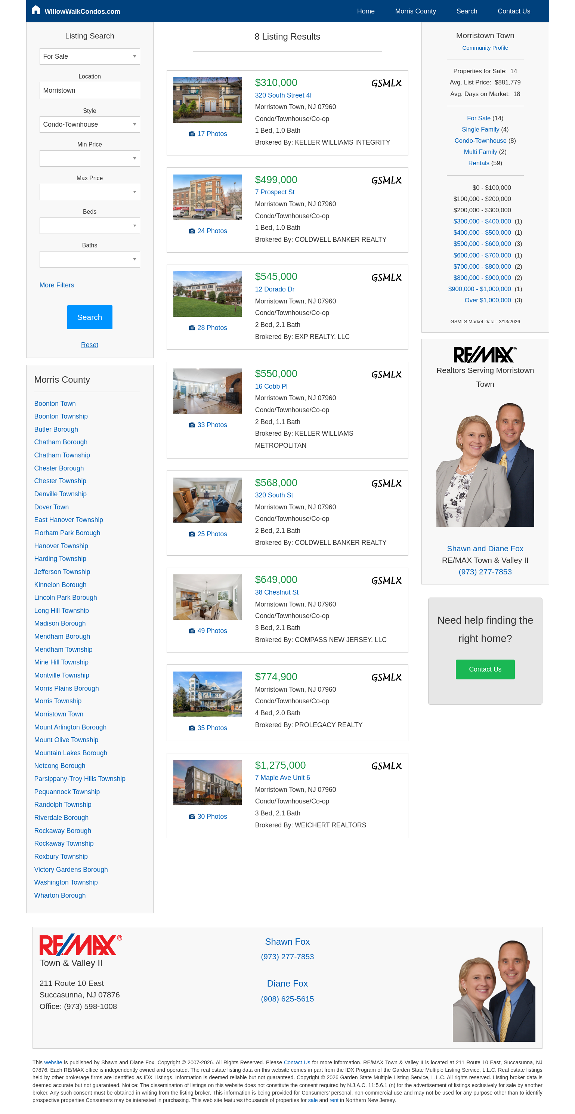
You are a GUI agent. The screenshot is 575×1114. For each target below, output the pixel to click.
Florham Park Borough (67, 533)
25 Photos (212, 534)
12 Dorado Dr (275, 289)
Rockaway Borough (63, 830)
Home (366, 11)
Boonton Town (55, 403)
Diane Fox (287, 983)
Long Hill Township (61, 610)
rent (334, 1100)
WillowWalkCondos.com (83, 11)
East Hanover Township (68, 520)
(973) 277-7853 (485, 571)
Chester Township (60, 481)
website (53, 1062)
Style (89, 111)
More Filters (57, 285)
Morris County (415, 11)
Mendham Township (63, 649)
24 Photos (212, 231)
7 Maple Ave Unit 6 (282, 777)
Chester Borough (59, 468)
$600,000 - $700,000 (482, 255)
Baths (89, 245)
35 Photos (212, 728)
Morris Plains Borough (66, 688)
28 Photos (212, 327)
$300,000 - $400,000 (482, 221)
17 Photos (212, 134)
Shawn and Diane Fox (485, 548)
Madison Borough (60, 623)
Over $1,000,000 (488, 300)
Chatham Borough (61, 442)
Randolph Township (63, 804)
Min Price (89, 144)
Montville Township (61, 675)
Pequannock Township (67, 792)
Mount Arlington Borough (70, 727)
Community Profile (485, 47)
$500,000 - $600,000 (482, 243)
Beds (89, 212)
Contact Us (514, 11)
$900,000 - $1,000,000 (479, 289)
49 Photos (212, 631)
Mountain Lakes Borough (71, 753)
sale (313, 1100)
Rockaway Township (64, 843)
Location (89, 76)
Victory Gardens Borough (71, 869)
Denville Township (60, 494)
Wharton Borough (60, 895)
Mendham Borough (62, 636)
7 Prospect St (275, 192)
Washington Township (66, 882)
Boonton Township (61, 416)
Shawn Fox (287, 941)
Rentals (478, 163)
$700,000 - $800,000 (482, 266)
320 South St (274, 495)
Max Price (90, 178)
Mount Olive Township (66, 740)
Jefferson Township (62, 571)
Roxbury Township (61, 856)
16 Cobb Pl (271, 386)
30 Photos (212, 816)
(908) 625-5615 (287, 998)
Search (467, 11)
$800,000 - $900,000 (482, 277)
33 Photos (212, 425)
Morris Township (58, 701)
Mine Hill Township (61, 662)
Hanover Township (61, 546)
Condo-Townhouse (481, 140)
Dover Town (51, 507)
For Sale (479, 118)
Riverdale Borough (61, 817)
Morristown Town (59, 714)
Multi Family (480, 151)
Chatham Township (62, 455)
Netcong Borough (60, 765)
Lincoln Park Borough (65, 597)
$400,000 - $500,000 (482, 232)
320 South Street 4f (283, 95)
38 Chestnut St (277, 592)
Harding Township (60, 558)
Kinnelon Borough (60, 585)
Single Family (480, 129)
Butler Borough (56, 429)
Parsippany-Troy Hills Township (80, 779)
